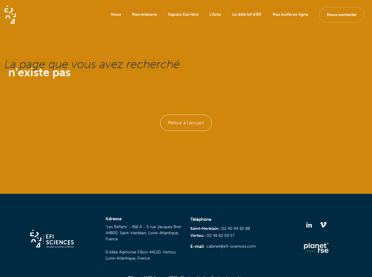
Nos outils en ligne (290, 14)
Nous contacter (342, 14)
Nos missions (144, 14)
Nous (116, 14)
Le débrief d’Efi (246, 14)
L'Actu (215, 14)
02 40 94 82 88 (235, 228)
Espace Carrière (183, 14)
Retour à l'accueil (186, 122)
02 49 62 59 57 (221, 235)
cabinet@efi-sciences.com (231, 246)
